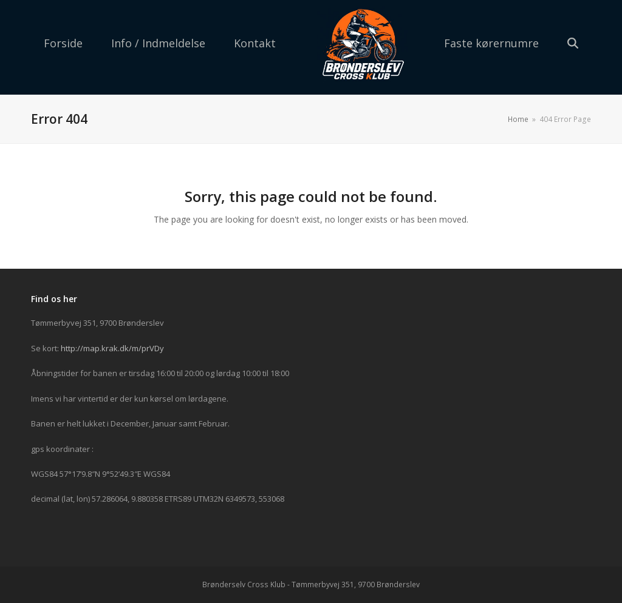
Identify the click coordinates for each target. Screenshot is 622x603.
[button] (572, 44)
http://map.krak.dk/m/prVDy (112, 348)
